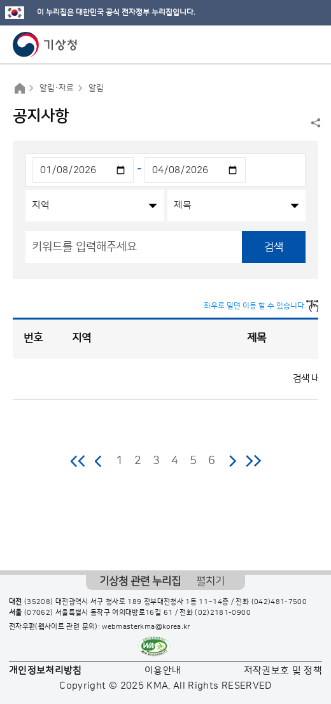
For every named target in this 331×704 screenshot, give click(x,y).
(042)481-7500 (279, 602)
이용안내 (162, 670)
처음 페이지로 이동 (79, 461)
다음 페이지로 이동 (232, 461)
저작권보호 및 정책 (283, 670)
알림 (96, 87)
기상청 (45, 44)
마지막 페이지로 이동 (253, 461)
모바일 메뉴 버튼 (310, 44)
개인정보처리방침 (45, 670)
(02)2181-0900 (223, 613)
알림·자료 (56, 87)
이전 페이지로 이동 (98, 461)
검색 (273, 247)
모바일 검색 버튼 (290, 44)
